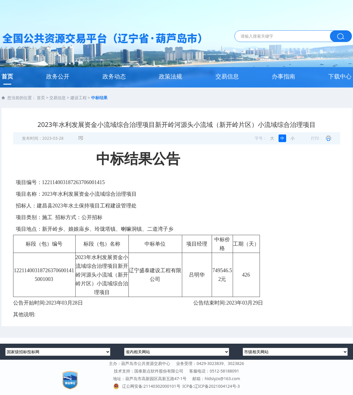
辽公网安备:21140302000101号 (147, 386)
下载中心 (340, 76)
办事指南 (283, 76)
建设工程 (78, 97)
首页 (7, 76)
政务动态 (114, 76)
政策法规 (170, 76)
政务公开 (57, 76)
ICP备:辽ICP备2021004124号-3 (211, 386)
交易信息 (227, 76)
